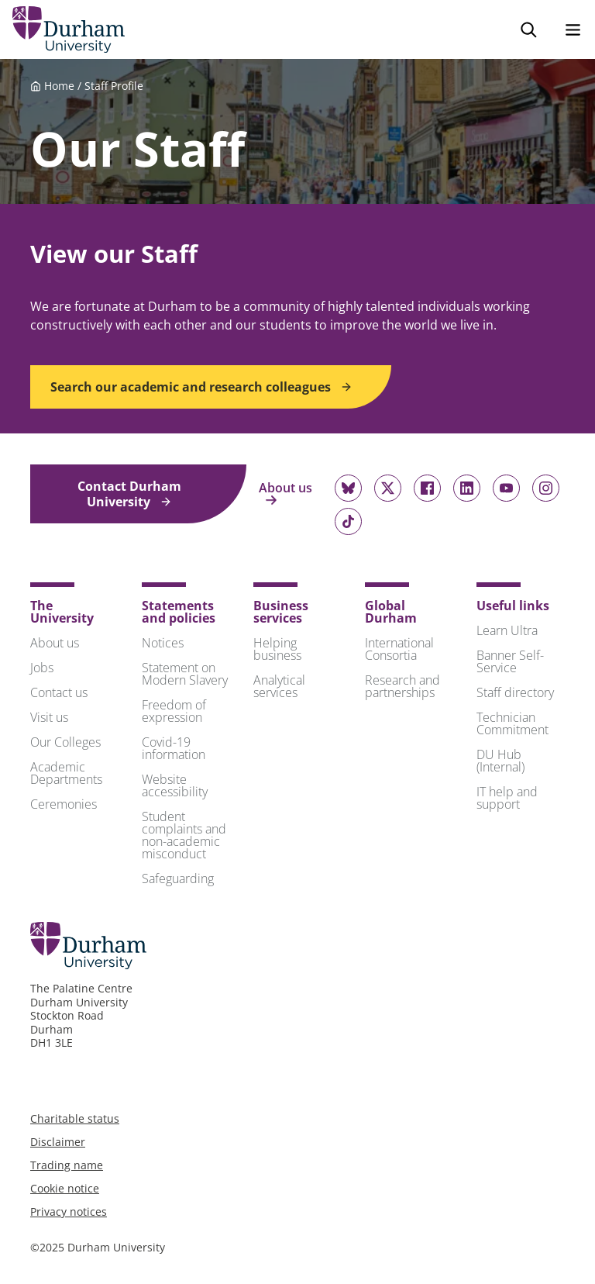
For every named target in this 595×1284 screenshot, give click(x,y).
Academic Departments (66, 773)
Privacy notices (68, 1211)
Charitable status (74, 1118)
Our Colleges (65, 742)
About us (285, 494)
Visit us (49, 717)
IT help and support (507, 798)
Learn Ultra (507, 630)
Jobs (41, 667)
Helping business (277, 649)
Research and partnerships (402, 686)
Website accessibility (175, 785)
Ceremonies (63, 804)
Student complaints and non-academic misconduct (184, 835)
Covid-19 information (173, 748)
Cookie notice (64, 1188)
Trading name (66, 1165)
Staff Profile (113, 85)
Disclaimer (57, 1141)
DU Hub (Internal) (500, 760)
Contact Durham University (129, 494)
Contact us (59, 692)
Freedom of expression (174, 711)
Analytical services (279, 686)
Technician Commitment (512, 723)
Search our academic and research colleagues (201, 386)
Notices (163, 642)
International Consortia (399, 649)
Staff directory (515, 692)
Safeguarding (178, 878)
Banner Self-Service (510, 661)
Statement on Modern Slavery (185, 674)
